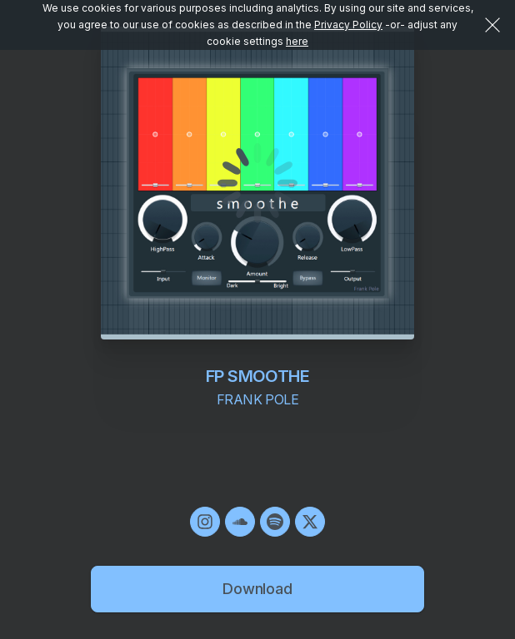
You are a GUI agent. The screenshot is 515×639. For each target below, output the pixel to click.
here (297, 41)
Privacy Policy (348, 24)
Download (257, 588)
